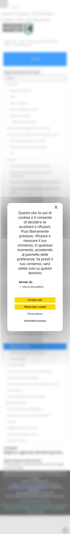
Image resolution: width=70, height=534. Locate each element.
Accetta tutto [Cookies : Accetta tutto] (35, 300)
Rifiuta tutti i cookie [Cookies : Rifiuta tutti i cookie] (35, 306)
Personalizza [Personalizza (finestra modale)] (35, 313)
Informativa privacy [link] (35, 320)
